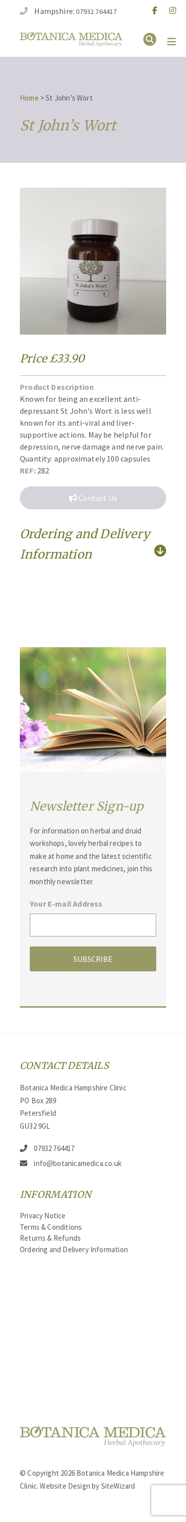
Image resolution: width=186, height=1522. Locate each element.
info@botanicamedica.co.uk (78, 1163)
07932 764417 (96, 11)
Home (29, 98)
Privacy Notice (43, 1215)
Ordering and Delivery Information (74, 1249)
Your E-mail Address (66, 904)
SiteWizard (118, 1486)
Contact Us (93, 498)
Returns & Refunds (50, 1238)
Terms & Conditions (51, 1227)
